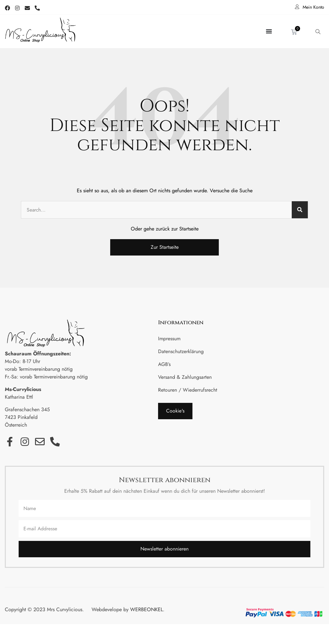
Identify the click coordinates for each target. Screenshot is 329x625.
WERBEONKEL (146, 610)
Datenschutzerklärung (181, 351)
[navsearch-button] (318, 31)
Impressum (169, 339)
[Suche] (300, 210)
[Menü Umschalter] (269, 31)
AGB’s (164, 364)
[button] (175, 411)
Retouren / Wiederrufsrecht (187, 390)
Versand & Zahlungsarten (185, 377)
